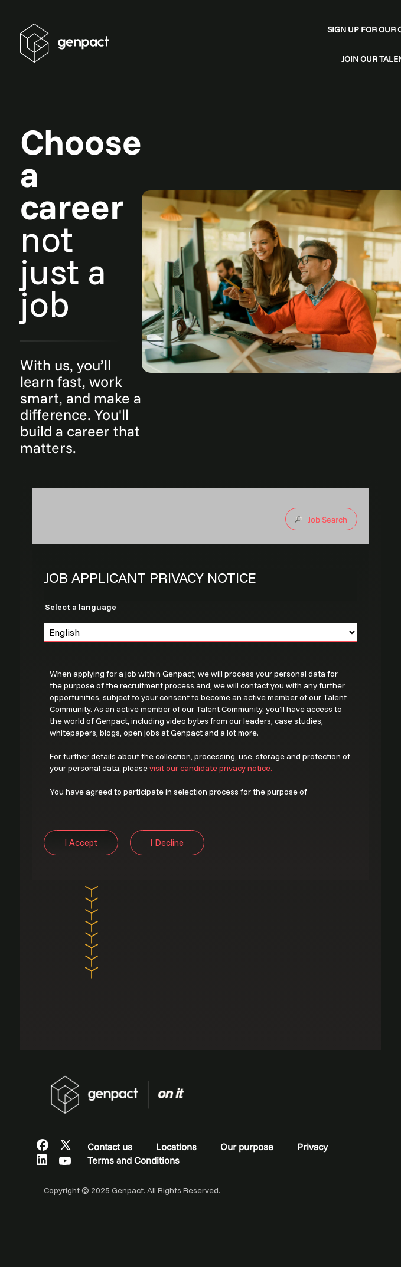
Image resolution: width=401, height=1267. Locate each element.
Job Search (327, 519)
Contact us (109, 1147)
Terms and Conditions (133, 1160)
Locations (176, 1147)
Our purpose (246, 1147)
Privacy (312, 1147)
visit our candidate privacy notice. (210, 768)
